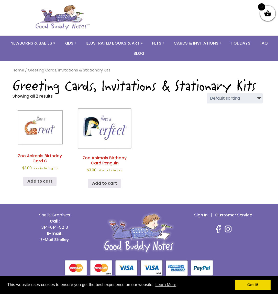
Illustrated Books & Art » (114, 43)
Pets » (158, 43)
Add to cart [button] (39, 181)
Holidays (240, 43)
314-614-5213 (152, 6)
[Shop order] (235, 98)
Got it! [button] (252, 285)
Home (18, 70)
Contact (226, 6)
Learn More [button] (165, 284)
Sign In (201, 215)
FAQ (264, 43)
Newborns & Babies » (32, 43)
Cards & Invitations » (197, 43)
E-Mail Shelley (54, 240)
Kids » (70, 43)
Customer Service (233, 215)
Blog (139, 53)
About (202, 6)
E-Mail (180, 6)
